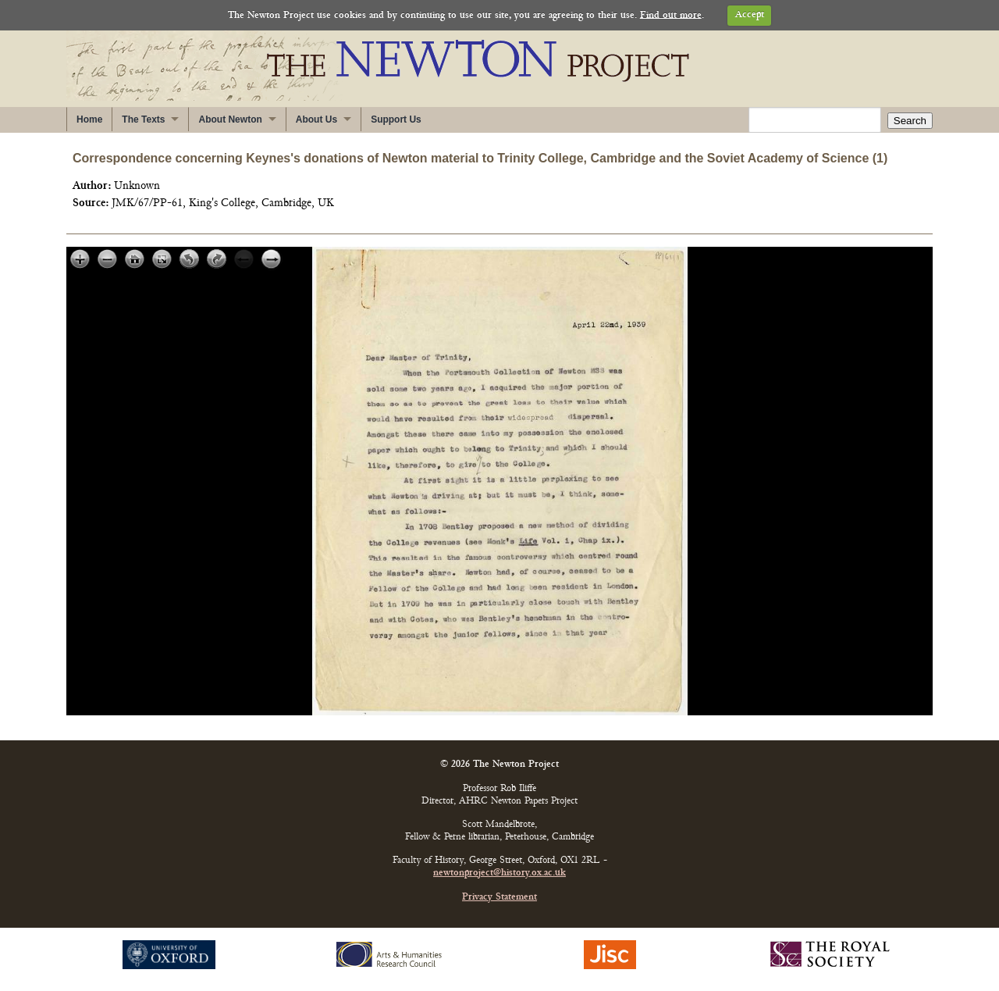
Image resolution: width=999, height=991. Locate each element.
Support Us (396, 119)
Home (89, 119)
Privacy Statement (499, 898)
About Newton (229, 119)
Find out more (671, 15)
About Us (316, 119)
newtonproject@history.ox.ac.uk (499, 873)
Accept (749, 15)
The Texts (143, 119)
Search (910, 121)
